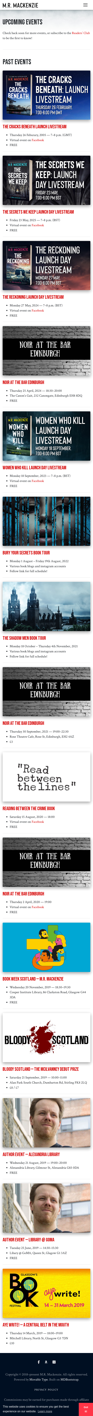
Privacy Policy (46, 1389)
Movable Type (38, 1379)
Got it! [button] (86, 1409)
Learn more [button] (45, 1411)
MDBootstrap (69, 1379)
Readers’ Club (81, 33)
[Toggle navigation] (85, 5)
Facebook (38, 140)
